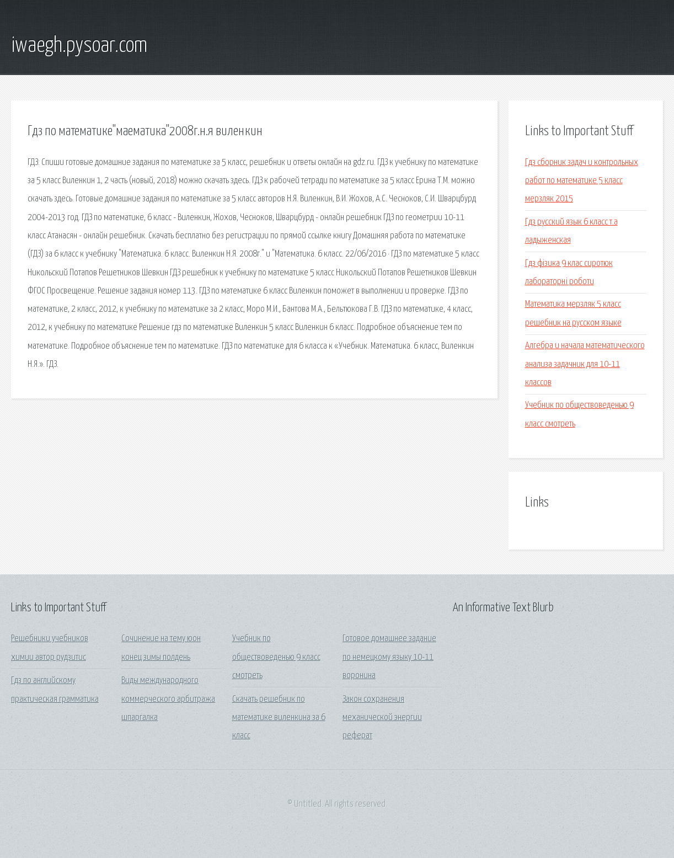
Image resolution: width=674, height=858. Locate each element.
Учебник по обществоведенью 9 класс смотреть (276, 657)
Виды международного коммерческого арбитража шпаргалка (168, 699)
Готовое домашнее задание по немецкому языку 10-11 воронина (389, 657)
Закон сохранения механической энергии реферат (382, 718)
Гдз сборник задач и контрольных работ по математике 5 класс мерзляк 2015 (581, 181)
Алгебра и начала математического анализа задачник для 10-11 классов (585, 364)
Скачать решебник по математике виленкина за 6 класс (278, 718)
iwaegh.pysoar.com (79, 45)
